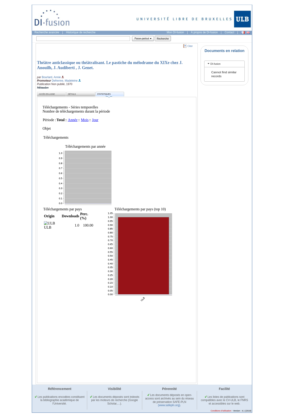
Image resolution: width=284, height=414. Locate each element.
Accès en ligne (47, 94)
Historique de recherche (81, 32)
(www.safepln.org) (169, 405)
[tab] (224, 64)
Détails (72, 94)
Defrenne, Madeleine (64, 80)
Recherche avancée (46, 32)
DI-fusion (215, 63)
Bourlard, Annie (51, 77)
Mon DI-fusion (175, 32)
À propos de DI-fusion (204, 32)
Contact (229, 32)
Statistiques (104, 95)
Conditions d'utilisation (221, 411)
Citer (190, 46)
